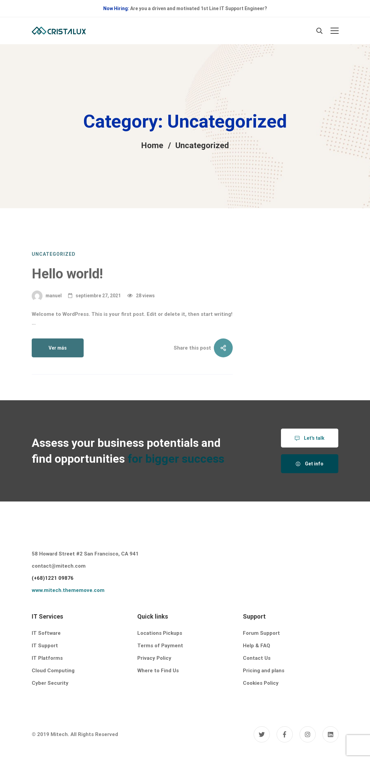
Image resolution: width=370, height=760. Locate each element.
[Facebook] (285, 734)
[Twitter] (262, 734)
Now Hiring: (116, 8)
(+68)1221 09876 (53, 578)
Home (152, 145)
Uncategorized (54, 277)
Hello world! (67, 297)
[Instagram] (308, 734)
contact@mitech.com (59, 566)
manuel (47, 319)
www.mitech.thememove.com (68, 590)
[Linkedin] (330, 734)
